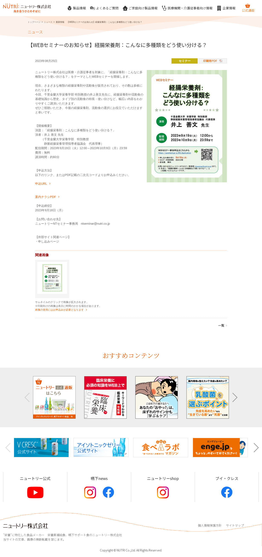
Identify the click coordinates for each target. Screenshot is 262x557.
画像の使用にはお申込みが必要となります (59, 309)
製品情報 (76, 8)
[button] (235, 397)
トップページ (34, 22)
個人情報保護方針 (210, 525)
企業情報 (226, 8)
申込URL (41, 183)
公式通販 (248, 8)
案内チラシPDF (45, 197)
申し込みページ (48, 241)
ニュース (48, 22)
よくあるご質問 (104, 8)
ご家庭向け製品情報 (140, 8)
